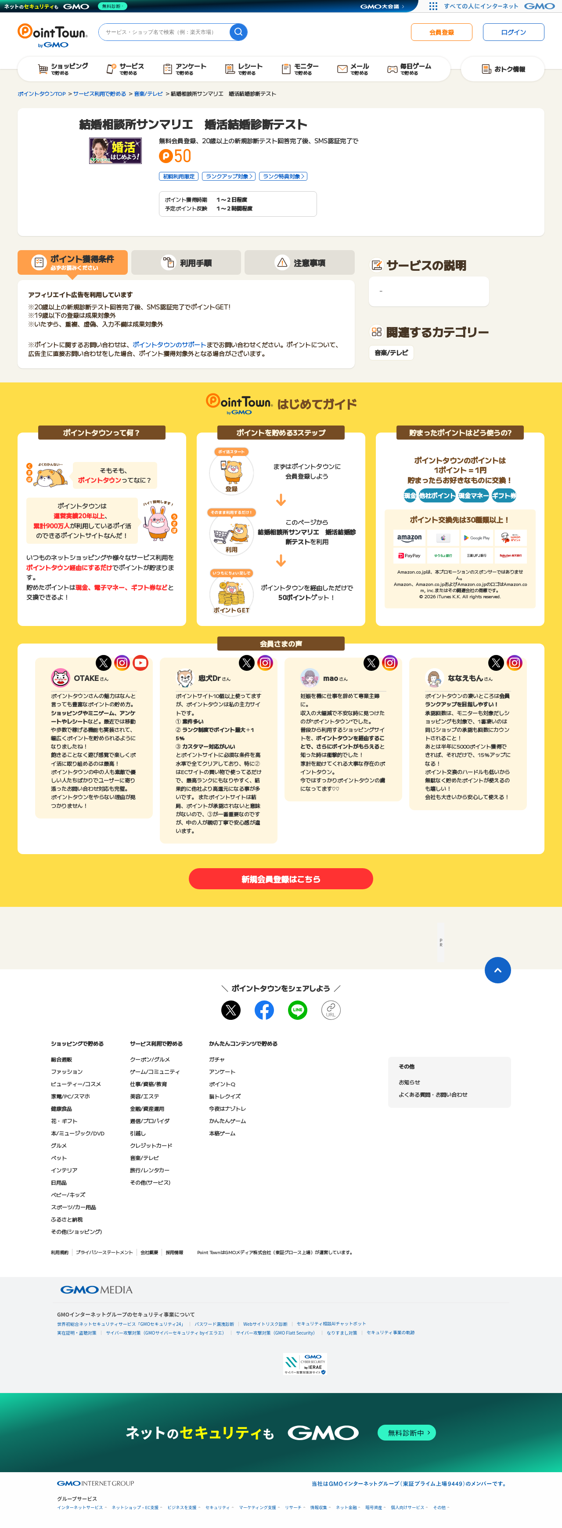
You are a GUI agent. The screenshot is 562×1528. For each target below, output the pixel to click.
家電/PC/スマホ (70, 1096)
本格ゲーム (222, 1133)
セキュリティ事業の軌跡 (390, 1332)
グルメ (59, 1145)
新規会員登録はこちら (281, 878)
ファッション (67, 1071)
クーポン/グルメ (150, 1059)
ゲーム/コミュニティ (155, 1071)
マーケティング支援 (257, 1507)
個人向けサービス (407, 1507)
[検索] (238, 32)
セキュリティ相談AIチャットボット (331, 1323)
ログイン (513, 32)
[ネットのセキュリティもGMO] (67, 6)
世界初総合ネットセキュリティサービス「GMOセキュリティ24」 (121, 1324)
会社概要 (149, 1252)
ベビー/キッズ (68, 1194)
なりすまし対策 (342, 1332)
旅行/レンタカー (149, 1170)
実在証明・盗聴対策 (77, 1332)
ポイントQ (222, 1084)
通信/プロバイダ (149, 1120)
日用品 (59, 1182)
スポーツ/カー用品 (73, 1207)
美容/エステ (144, 1096)
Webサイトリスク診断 (265, 1324)
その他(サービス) (150, 1182)
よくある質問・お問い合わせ (433, 1094)
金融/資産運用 (147, 1108)
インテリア (64, 1170)
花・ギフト (64, 1120)
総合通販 (61, 1059)
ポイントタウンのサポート (169, 344)
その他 (439, 1507)
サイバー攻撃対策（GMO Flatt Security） (276, 1332)
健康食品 (61, 1108)
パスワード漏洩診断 (214, 1324)
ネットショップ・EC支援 (135, 1507)
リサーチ (293, 1507)
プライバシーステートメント (104, 1252)
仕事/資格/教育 (148, 1084)
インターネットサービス (80, 1507)
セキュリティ (217, 1507)
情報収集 (318, 1507)
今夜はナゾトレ (227, 1108)
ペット (59, 1157)
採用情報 (174, 1252)
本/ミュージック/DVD (77, 1133)
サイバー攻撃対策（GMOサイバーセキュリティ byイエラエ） (166, 1332)
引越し (138, 1133)
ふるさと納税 (67, 1219)
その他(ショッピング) (76, 1231)
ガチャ (217, 1059)
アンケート (222, 1071)
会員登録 (441, 32)
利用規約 (59, 1252)
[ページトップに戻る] (498, 970)
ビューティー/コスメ (76, 1084)
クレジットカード (151, 1145)
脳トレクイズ (225, 1096)
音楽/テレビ (391, 353)
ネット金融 (346, 1507)
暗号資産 (373, 1507)
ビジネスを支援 (182, 1507)
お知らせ (409, 1082)
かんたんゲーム (227, 1120)
